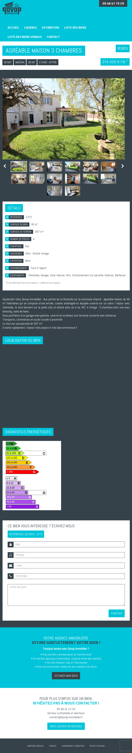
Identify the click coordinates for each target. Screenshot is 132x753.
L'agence (30, 27)
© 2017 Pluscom (97, 746)
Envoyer (116, 613)
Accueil (13, 27)
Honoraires (67, 746)
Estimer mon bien (66, 676)
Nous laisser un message (66, 726)
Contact (53, 36)
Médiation (80, 746)
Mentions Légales (35, 746)
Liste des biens (75, 27)
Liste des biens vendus (25, 36)
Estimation (50, 27)
